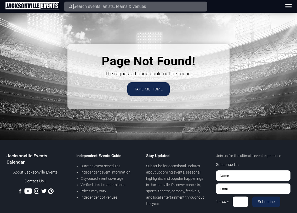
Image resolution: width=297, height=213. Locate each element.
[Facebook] (20, 192)
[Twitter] (44, 192)
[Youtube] (28, 192)
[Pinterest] (51, 192)
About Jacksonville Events (35, 172)
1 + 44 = (222, 202)
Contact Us (34, 181)
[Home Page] (32, 6)
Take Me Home (148, 89)
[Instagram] (36, 192)
